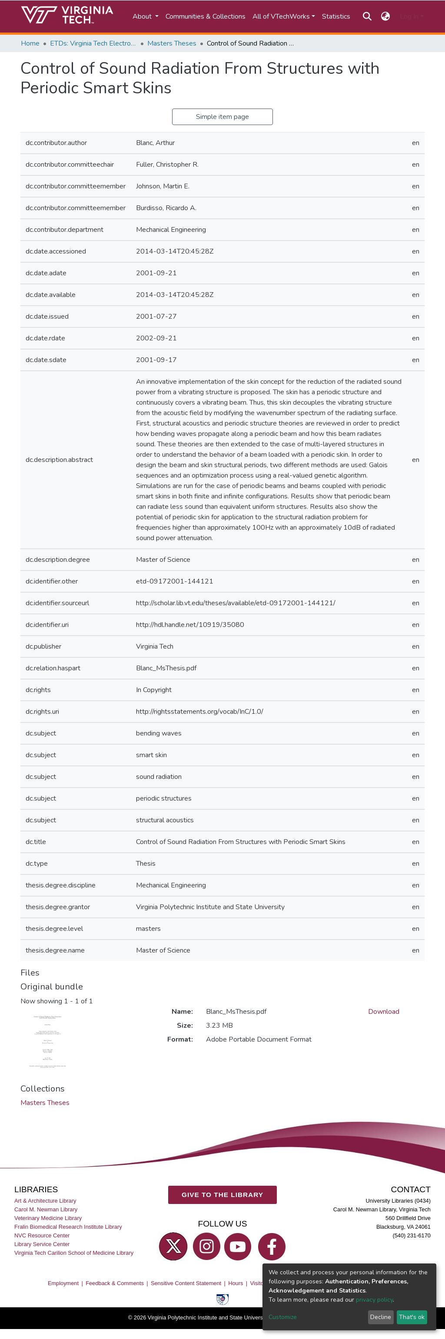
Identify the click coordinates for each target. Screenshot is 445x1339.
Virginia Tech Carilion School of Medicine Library (73, 1253)
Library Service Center (42, 1244)
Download (383, 1011)
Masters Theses (171, 43)
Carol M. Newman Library (45, 1209)
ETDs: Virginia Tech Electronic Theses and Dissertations (93, 43)
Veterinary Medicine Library (48, 1217)
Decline (380, 1317)
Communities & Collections (206, 16)
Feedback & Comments (115, 1283)
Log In (409, 16)
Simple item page (222, 117)
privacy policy (374, 1300)
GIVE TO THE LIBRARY (222, 1194)
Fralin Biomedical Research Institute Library (68, 1226)
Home (30, 43)
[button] (385, 16)
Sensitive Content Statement (186, 1283)
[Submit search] (367, 16)
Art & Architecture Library (45, 1200)
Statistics (336, 16)
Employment (63, 1283)
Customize (283, 1317)
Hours (235, 1283)
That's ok (412, 1317)
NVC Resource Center (42, 1235)
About (143, 16)
